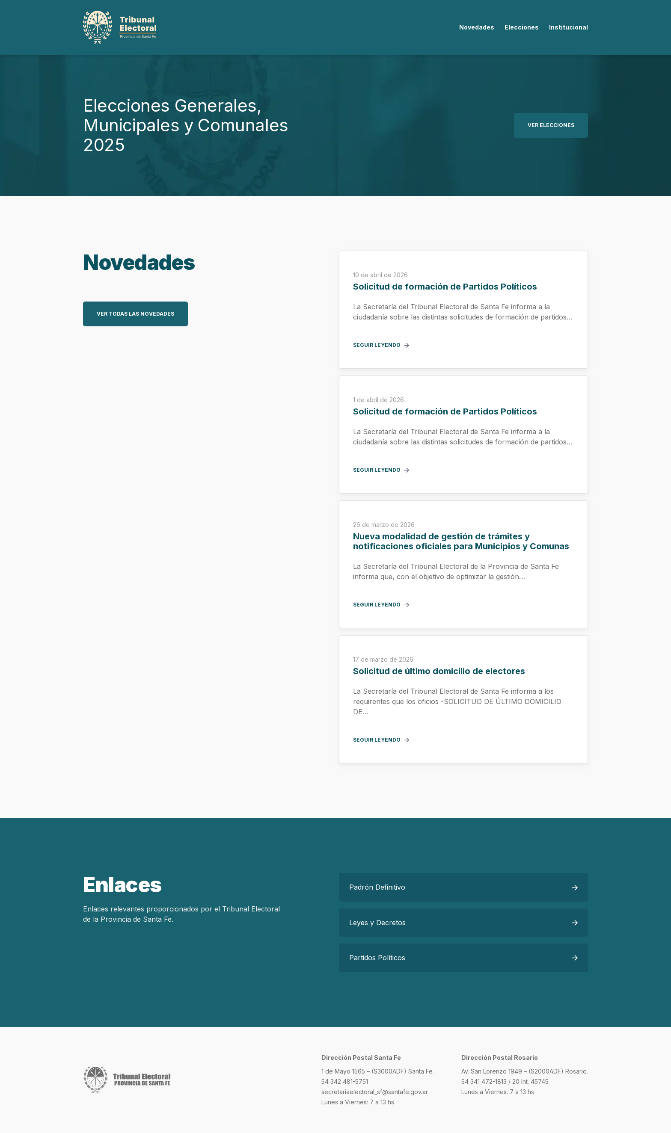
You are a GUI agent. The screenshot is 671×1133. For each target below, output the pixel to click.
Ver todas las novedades (135, 314)
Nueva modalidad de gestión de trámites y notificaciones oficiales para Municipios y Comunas (461, 541)
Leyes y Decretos (377, 922)
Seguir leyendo (377, 345)
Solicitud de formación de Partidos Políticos (445, 287)
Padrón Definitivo (377, 887)
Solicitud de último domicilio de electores (439, 671)
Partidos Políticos (377, 957)
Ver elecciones (551, 125)
